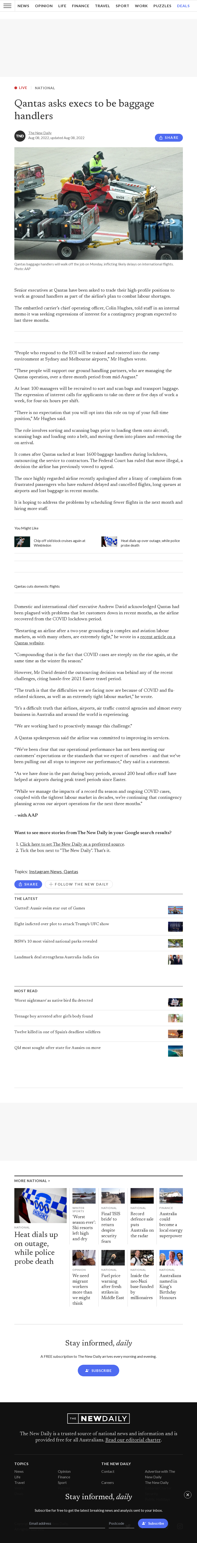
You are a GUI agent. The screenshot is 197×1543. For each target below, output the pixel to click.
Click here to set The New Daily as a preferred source (72, 844)
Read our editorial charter (133, 1440)
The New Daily (40, 133)
